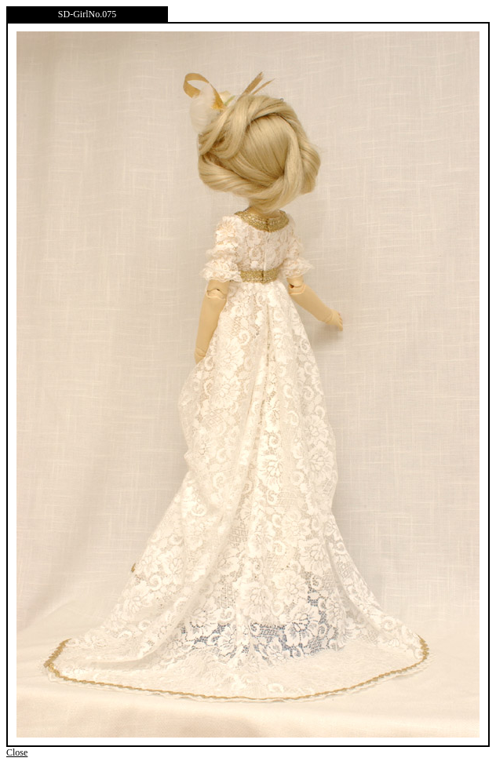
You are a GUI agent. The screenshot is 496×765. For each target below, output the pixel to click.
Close (16, 752)
